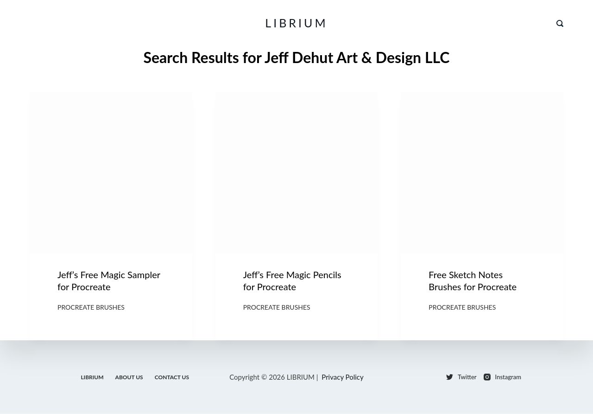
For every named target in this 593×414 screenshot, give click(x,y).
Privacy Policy (342, 377)
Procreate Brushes (91, 307)
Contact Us (172, 376)
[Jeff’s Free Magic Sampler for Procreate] (111, 173)
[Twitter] (461, 377)
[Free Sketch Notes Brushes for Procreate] (482, 173)
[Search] (559, 23)
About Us (129, 376)
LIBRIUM (296, 23)
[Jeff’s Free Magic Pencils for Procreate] (296, 173)
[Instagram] (502, 377)
